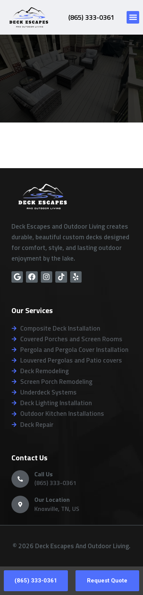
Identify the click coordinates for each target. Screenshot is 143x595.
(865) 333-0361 (91, 17)
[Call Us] (20, 479)
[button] (133, 17)
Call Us (43, 474)
